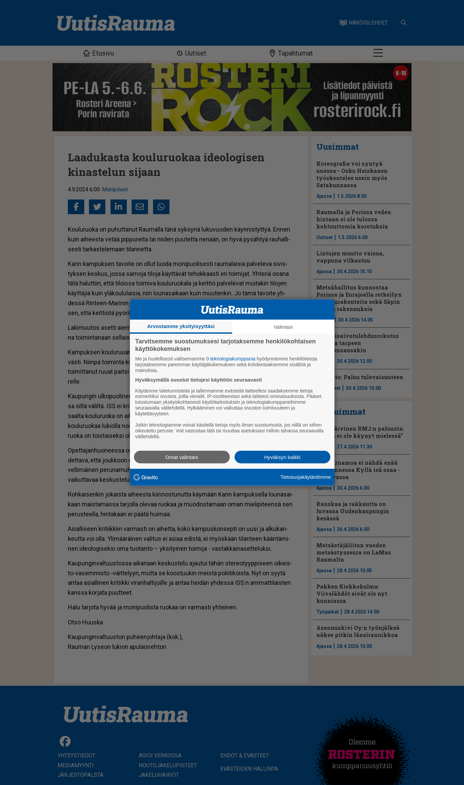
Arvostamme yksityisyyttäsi (181, 326)
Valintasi (283, 327)
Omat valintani (181, 457)
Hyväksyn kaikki (282, 457)
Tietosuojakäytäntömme (305, 477)
